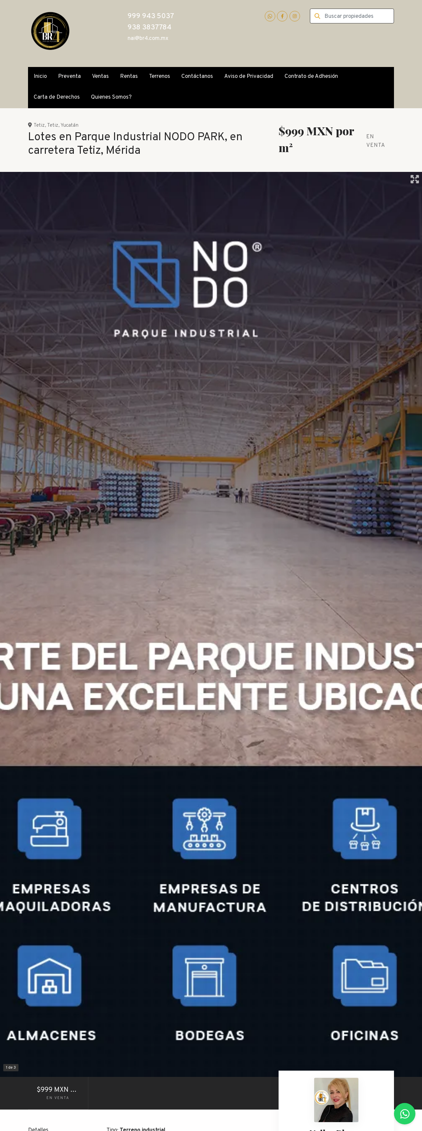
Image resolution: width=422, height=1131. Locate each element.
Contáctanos (197, 76)
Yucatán (69, 125)
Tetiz (39, 125)
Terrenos (159, 76)
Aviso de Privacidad (248, 76)
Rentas (129, 76)
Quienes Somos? (111, 97)
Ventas (100, 76)
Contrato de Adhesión (311, 76)
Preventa (69, 76)
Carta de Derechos (57, 97)
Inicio (40, 76)
